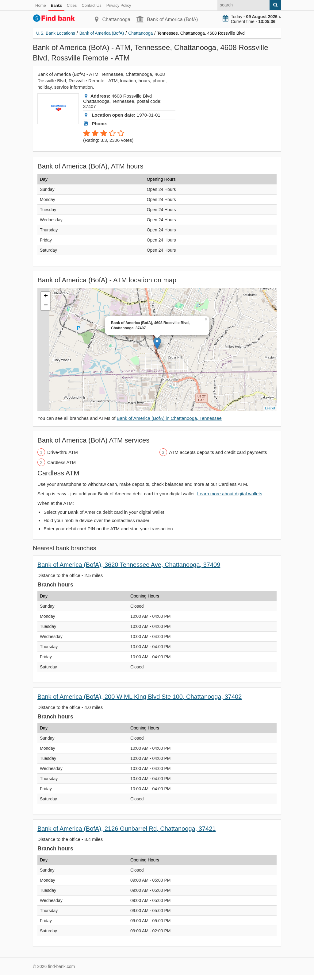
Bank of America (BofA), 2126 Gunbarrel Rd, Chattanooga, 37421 (126, 828)
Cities (72, 5)
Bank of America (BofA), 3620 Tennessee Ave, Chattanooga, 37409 (128, 564)
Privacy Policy (118, 5)
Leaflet (270, 408)
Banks (56, 5)
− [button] (46, 305)
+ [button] (46, 296)
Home (40, 5)
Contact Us (91, 5)
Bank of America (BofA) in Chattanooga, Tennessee (169, 418)
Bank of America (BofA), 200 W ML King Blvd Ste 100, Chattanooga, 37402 (139, 696)
